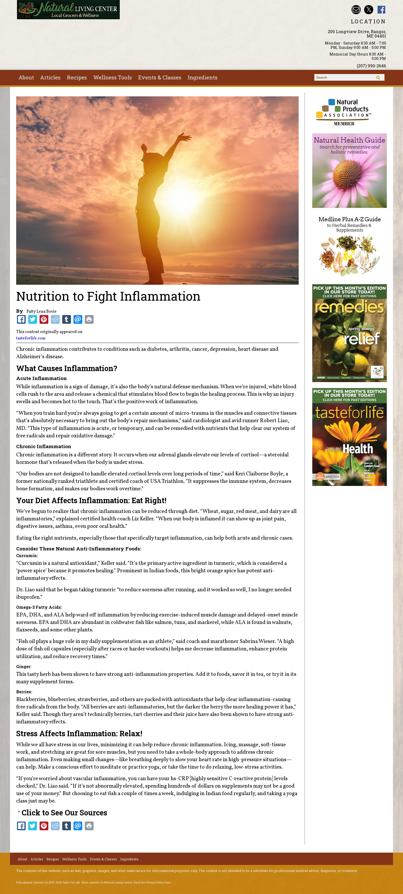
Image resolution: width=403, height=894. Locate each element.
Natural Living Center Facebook (381, 9)
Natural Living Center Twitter (368, 9)
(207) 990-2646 (371, 65)
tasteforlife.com (30, 338)
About (26, 77)
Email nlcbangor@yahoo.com (356, 9)
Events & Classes (159, 77)
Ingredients (202, 77)
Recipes (77, 77)
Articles (50, 77)
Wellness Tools (112, 77)
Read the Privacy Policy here (152, 882)
